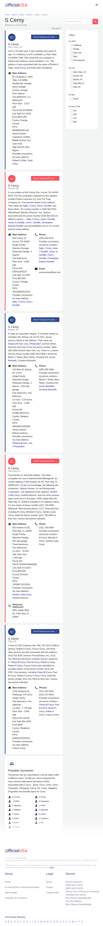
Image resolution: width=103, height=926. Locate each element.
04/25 (68, 888)
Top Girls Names (73, 901)
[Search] (79, 21)
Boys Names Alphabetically (78, 904)
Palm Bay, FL (79, 83)
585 (75, 122)
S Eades (40, 805)
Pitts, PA (77, 87)
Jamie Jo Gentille (16, 222)
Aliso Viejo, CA (79, 72)
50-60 (75, 99)
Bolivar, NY (78, 79)
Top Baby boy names (76, 895)
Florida (76, 49)
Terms (49, 882)
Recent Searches (74, 882)
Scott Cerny (19, 68)
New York (77, 53)
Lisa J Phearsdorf (32, 344)
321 (75, 110)
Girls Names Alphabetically (78, 898)
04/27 (74, 885)
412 (75, 118)
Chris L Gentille (44, 206)
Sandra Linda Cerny (21, 594)
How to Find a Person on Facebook (82, 891)
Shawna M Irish (15, 344)
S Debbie (13, 801)
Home (8, 882)
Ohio (75, 56)
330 (75, 114)
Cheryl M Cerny (18, 662)
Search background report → (45, 37)
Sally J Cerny (29, 206)
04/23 (80, 888)
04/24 (74, 888)
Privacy (49, 887)
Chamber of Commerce (16, 898)
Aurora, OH (78, 76)
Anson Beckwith (46, 386)
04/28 (68, 885)
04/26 (80, 885)
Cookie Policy (52, 892)
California (77, 45)
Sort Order (56, 28)
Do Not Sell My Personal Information (22, 887)
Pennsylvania (79, 60)
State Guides (11, 892)
